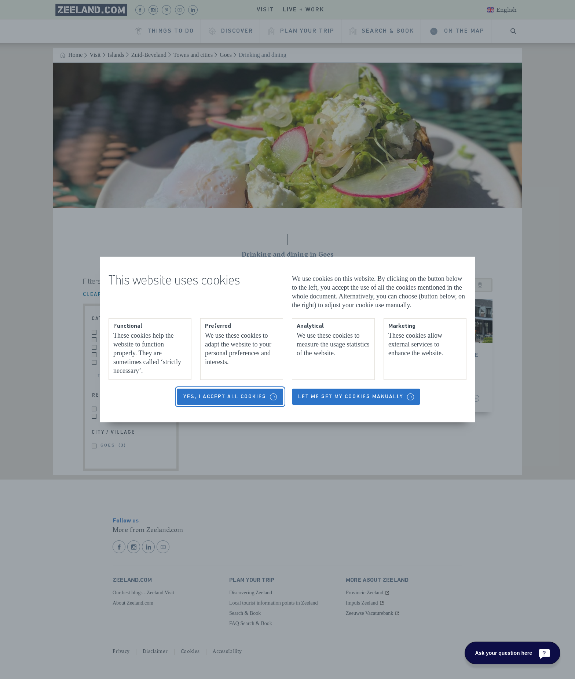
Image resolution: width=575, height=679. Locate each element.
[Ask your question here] (512, 653)
